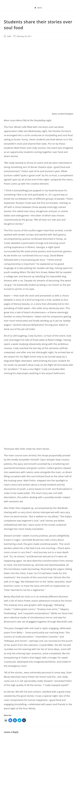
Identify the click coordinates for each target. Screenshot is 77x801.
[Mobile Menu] (38, 7)
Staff (9, 36)
